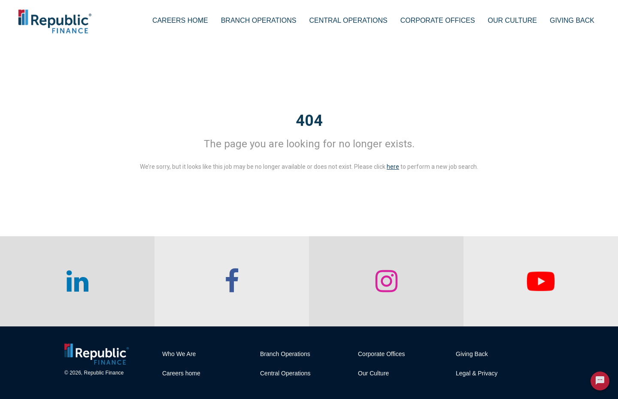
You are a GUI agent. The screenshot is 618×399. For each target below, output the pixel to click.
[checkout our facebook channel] (231, 281)
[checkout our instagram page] (386, 281)
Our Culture (512, 20)
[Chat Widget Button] (600, 381)
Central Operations (348, 20)
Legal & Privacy (476, 373)
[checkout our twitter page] (541, 281)
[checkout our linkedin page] (77, 281)
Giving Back (572, 20)
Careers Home (180, 20)
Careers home (181, 373)
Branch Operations (259, 20)
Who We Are (179, 353)
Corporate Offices (437, 20)
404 (309, 121)
